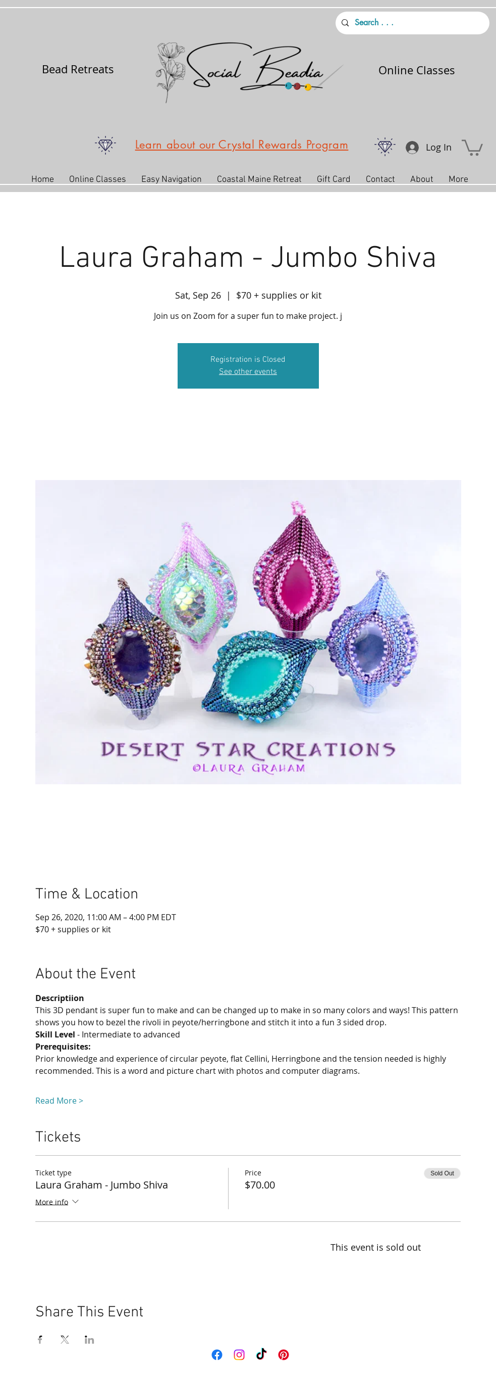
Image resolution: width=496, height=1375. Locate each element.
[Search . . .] (411, 23)
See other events (248, 372)
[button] (472, 147)
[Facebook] (217, 1355)
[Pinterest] (284, 1355)
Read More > (59, 1100)
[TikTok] (261, 1355)
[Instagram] (239, 1355)
